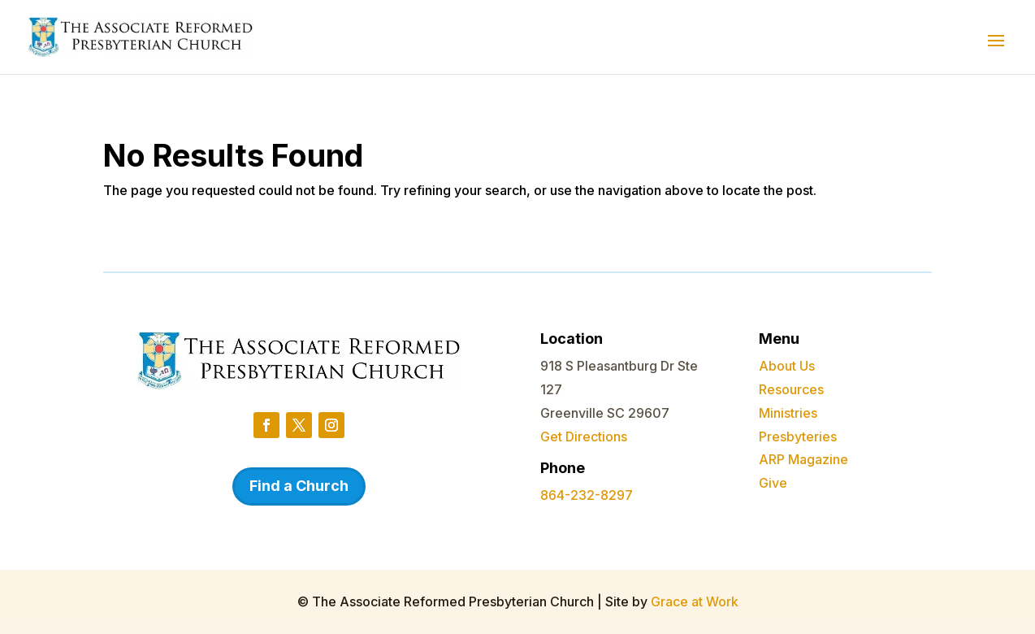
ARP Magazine (803, 459)
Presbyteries (798, 436)
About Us (787, 366)
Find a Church (299, 485)
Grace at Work (694, 601)
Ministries (788, 413)
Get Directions (583, 436)
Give (773, 483)
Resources (791, 389)
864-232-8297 (586, 495)
